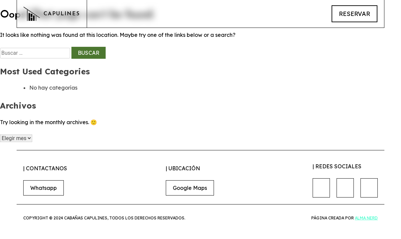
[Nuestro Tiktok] (369, 188)
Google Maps (190, 188)
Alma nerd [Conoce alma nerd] (366, 217)
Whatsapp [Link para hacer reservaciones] (43, 188)
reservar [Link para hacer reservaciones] (354, 14)
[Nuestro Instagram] (345, 188)
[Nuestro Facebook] (321, 188)
